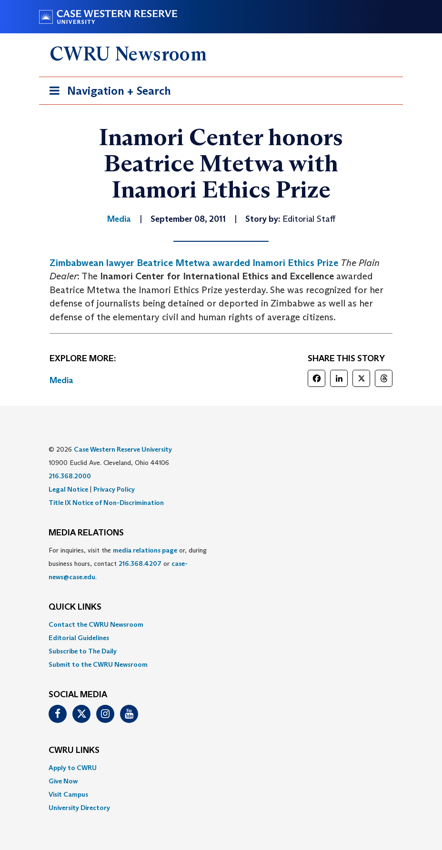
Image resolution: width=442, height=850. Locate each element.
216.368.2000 (70, 476)
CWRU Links (74, 750)
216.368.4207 (140, 563)
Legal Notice (68, 489)
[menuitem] (221, 624)
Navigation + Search (107, 92)
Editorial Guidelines (79, 637)
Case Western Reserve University (123, 449)
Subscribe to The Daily (83, 651)
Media (61, 380)
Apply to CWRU (73, 767)
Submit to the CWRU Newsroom (98, 664)
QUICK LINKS (75, 607)
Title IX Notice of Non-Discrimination (106, 502)
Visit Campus (68, 794)
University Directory (79, 807)
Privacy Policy (114, 489)
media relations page (145, 550)
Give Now (63, 781)
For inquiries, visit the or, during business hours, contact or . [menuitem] (128, 563)
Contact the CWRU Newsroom (96, 624)
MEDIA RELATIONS (86, 533)
